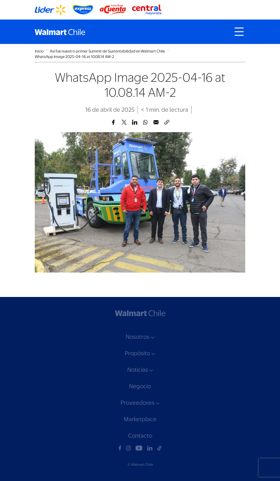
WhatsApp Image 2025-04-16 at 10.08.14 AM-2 (74, 56)
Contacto (140, 435)
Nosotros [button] (137, 336)
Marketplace (140, 419)
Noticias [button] (137, 369)
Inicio (39, 51)
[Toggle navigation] (239, 32)
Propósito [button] (137, 353)
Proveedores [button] (137, 402)
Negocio (140, 386)
